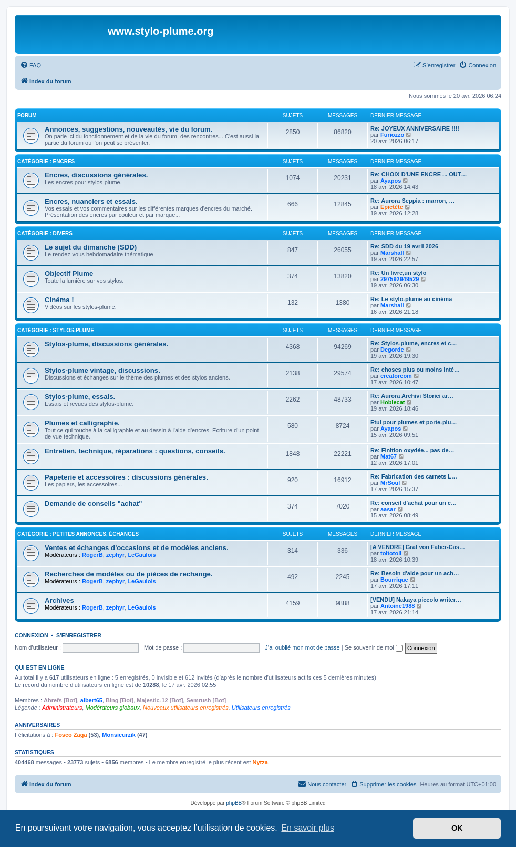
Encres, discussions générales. (96, 175)
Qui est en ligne (40, 667)
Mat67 (388, 456)
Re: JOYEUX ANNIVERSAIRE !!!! (414, 128)
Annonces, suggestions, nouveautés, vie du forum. (128, 129)
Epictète (391, 207)
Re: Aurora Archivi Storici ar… (411, 396)
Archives (59, 600)
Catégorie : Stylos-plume (55, 330)
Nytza (259, 762)
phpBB (234, 803)
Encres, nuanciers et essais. (91, 201)
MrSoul (390, 483)
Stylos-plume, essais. (80, 397)
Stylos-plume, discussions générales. (106, 344)
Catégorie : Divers (45, 233)
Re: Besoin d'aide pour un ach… (414, 573)
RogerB (92, 555)
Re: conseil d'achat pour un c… (413, 503)
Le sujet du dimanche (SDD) (91, 247)
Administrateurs (62, 707)
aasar (388, 509)
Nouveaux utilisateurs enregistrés (186, 707)
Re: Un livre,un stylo (398, 273)
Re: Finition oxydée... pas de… (412, 450)
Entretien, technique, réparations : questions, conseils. (135, 451)
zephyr (115, 555)
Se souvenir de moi (374, 647)
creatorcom (396, 376)
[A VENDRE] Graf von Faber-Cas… (417, 547)
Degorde (392, 349)
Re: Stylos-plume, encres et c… (413, 343)
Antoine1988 (397, 606)
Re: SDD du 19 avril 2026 (404, 246)
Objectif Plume (69, 273)
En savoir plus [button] (307, 827)
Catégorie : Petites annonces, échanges (78, 534)
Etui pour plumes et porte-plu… (413, 422)
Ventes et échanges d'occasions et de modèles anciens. (137, 548)
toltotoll (390, 553)
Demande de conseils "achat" (93, 503)
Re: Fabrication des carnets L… (413, 476)
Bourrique (394, 579)
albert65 (91, 700)
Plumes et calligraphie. (82, 423)
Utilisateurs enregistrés (261, 707)
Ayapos (390, 180)
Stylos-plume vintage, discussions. (102, 370)
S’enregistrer (78, 635)
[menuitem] (30, 65)
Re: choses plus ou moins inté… (415, 369)
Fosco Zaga (71, 735)
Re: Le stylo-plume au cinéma (411, 299)
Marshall (392, 253)
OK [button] (457, 828)
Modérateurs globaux (113, 707)
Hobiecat (392, 402)
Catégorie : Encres (46, 161)
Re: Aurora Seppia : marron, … (412, 200)
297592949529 (399, 279)
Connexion (31, 635)
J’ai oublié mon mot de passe (302, 647)
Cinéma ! (59, 300)
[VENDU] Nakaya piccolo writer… (415, 599)
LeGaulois (142, 555)
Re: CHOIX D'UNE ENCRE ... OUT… (418, 174)
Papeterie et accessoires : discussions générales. (126, 477)
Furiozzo (392, 135)
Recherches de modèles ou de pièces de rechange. (129, 574)
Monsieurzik (119, 735)
